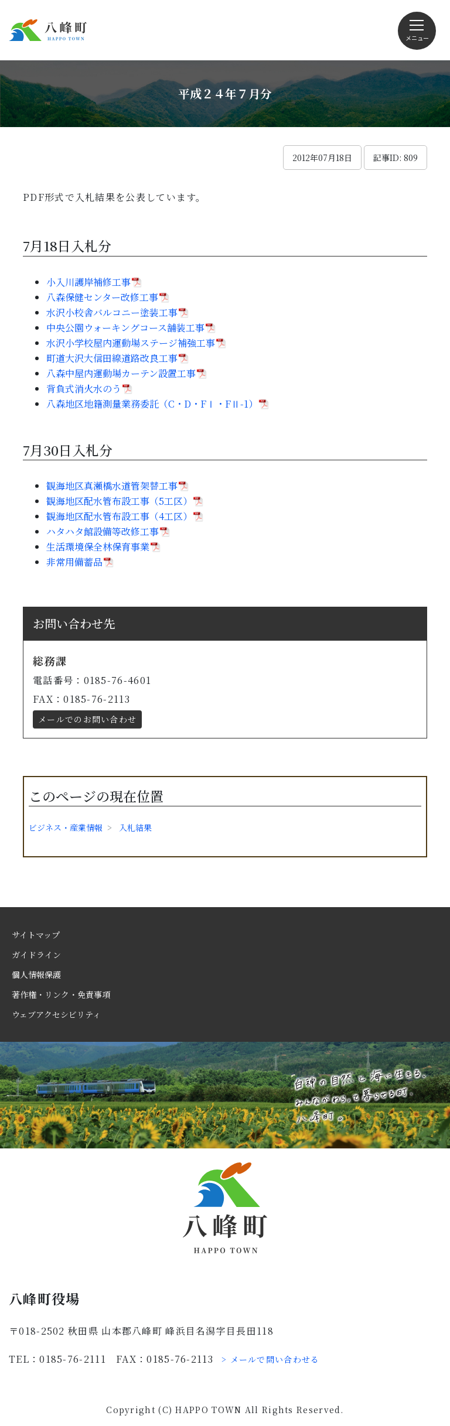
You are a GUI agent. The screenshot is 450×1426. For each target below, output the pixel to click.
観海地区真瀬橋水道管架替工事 (112, 486)
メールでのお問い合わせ (87, 719)
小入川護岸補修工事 (88, 282)
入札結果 (135, 827)
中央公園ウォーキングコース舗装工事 (125, 327)
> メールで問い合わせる (270, 1359)
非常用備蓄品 (74, 562)
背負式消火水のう (83, 388)
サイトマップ (36, 935)
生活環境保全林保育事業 (97, 546)
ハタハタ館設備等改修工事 (102, 531)
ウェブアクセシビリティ (56, 1014)
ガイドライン (36, 954)
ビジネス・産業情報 (66, 827)
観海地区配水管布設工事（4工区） (119, 516)
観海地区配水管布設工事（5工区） (119, 501)
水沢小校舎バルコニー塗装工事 (112, 312)
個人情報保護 (36, 974)
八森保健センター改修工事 (102, 297)
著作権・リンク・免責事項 (61, 994)
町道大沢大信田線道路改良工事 (112, 358)
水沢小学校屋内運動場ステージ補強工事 (130, 343)
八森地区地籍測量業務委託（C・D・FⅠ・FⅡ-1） (152, 404)
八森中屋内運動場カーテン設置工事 (121, 373)
